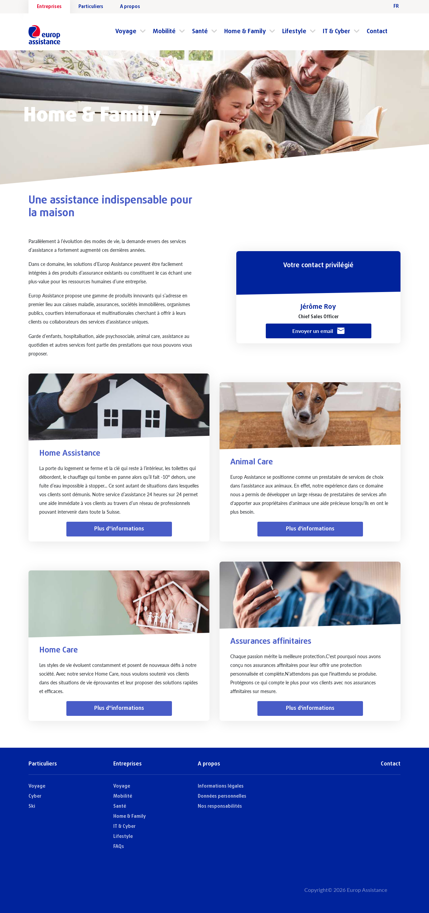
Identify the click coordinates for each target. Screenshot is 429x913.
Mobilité (164, 31)
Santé (200, 31)
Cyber (34, 796)
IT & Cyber (336, 31)
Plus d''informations (119, 529)
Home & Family (245, 31)
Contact (377, 31)
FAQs (118, 846)
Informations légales (221, 786)
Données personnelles (222, 796)
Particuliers (90, 6)
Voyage (125, 31)
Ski (31, 806)
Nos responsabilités (220, 806)
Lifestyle (294, 31)
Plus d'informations (310, 529)
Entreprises (49, 6)
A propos (130, 6)
